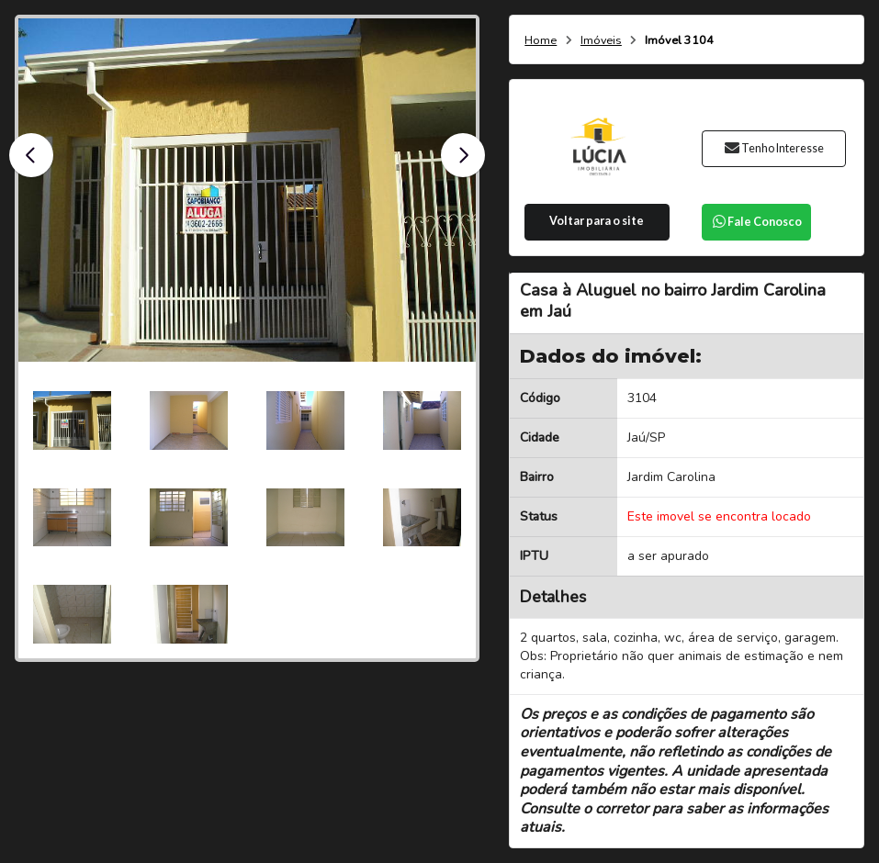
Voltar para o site (596, 221)
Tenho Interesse (774, 148)
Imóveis (601, 41)
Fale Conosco (757, 222)
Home (540, 41)
